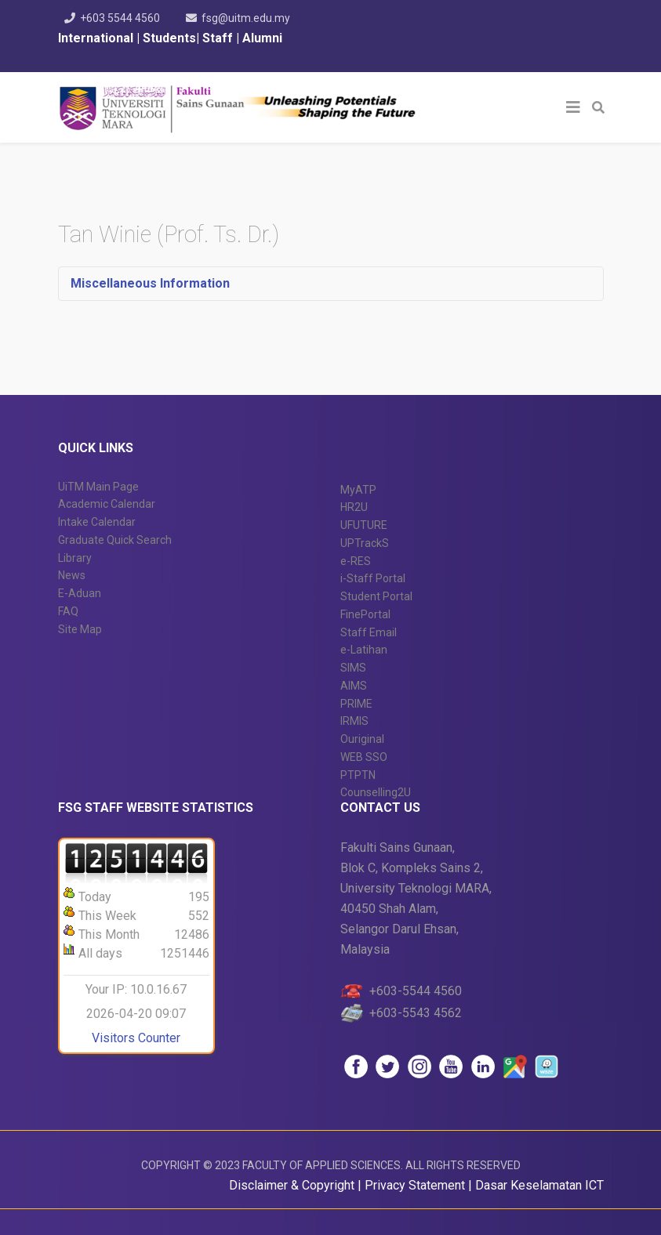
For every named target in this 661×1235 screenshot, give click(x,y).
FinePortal (365, 614)
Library (75, 558)
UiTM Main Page (98, 486)
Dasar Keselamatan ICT (539, 1185)
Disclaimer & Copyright (291, 1185)
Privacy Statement (416, 1185)
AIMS (353, 685)
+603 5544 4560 (120, 18)
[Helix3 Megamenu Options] (573, 107)
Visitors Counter (136, 1037)
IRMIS (354, 721)
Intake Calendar (97, 522)
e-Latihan (363, 649)
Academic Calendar (106, 504)
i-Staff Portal (372, 578)
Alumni (262, 38)
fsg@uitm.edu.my (246, 18)
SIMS (353, 667)
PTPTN (358, 775)
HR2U (354, 507)
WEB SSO (363, 757)
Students (168, 38)
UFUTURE (363, 525)
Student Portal (376, 596)
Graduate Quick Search (115, 540)
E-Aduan (79, 593)
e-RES (355, 561)
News (71, 575)
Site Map (80, 629)
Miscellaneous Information (150, 283)
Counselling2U (375, 792)
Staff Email (368, 632)
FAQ (68, 611)
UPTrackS (364, 543)
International (97, 38)
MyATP (358, 489)
